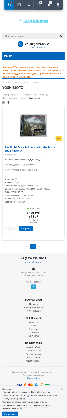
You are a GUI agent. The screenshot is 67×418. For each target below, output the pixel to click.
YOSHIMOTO (28, 165)
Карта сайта (33, 378)
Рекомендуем (33, 300)
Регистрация (33, 357)
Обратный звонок (37, 48)
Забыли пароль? (34, 361)
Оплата (33, 325)
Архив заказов (33, 350)
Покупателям (33, 343)
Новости (33, 322)
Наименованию (9, 98)
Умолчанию (34, 98)
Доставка (34, 329)
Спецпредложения (33, 307)
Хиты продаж (33, 311)
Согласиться (10, 414)
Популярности (29, 95)
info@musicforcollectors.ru (33, 272)
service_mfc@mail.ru (33, 275)
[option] (33, 71)
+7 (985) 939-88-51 (37, 44)
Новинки (33, 304)
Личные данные (33, 354)
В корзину (26, 228)
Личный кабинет (33, 347)
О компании (33, 332)
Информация (33, 318)
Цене (23, 98)
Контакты (33, 336)
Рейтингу (43, 95)
